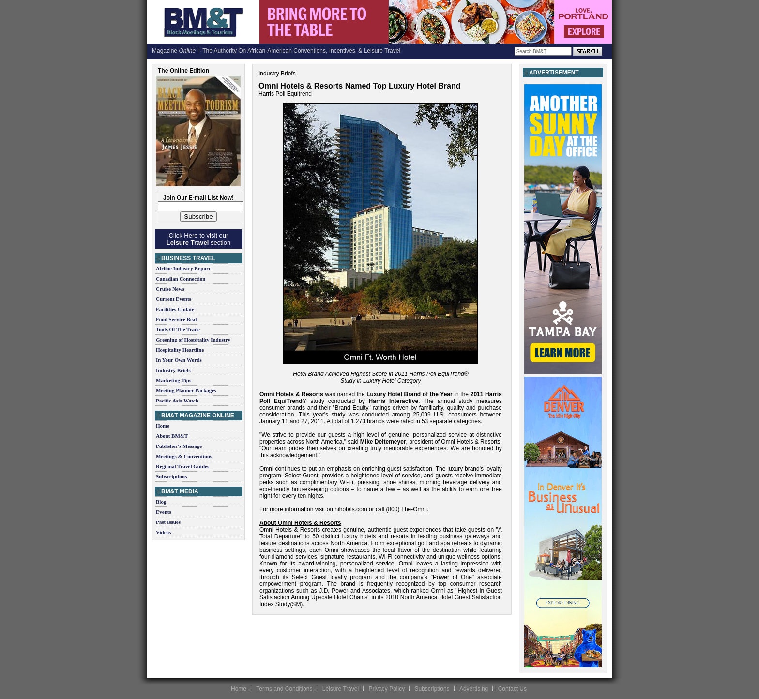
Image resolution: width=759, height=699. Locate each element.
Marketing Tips (173, 380)
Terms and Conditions (284, 688)
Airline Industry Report (183, 268)
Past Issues (168, 522)
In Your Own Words (179, 360)
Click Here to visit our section (198, 239)
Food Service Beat (176, 319)
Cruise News (170, 289)
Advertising (473, 688)
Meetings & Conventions (184, 456)
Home (162, 426)
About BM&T (172, 436)
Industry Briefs (173, 370)
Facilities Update (175, 309)
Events (163, 512)
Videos (163, 532)
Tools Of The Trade (178, 329)
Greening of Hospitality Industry (193, 339)
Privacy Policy (386, 688)
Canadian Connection (180, 279)
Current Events (173, 299)
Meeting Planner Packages (186, 390)
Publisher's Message (179, 446)
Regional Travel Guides (182, 466)
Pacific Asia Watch (177, 400)
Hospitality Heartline (180, 350)
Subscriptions (171, 476)
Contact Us (512, 688)
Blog (161, 502)
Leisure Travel (340, 688)
